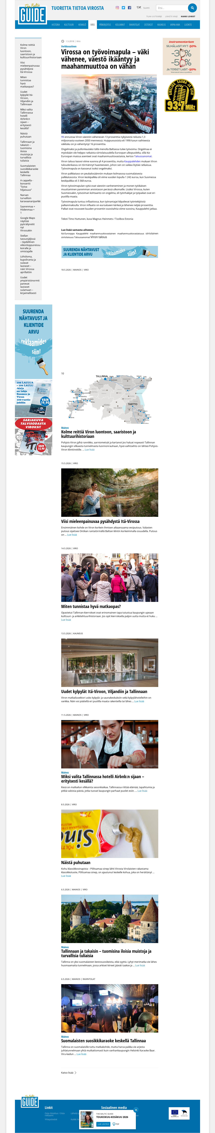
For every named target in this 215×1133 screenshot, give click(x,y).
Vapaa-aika (175, 25)
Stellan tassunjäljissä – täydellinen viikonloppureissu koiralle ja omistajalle (30, 243)
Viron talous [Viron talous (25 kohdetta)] (98, 237)
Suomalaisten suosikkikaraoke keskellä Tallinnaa (29, 170)
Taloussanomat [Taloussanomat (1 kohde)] (82, 237)
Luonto (188, 25)
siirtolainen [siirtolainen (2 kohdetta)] (152, 233)
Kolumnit (120, 25)
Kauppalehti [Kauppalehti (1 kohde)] (82, 233)
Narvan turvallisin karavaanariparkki (30, 198)
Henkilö (82, 25)
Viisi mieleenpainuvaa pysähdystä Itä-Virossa (30, 67)
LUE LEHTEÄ (103, 1124)
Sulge (136, 1110)
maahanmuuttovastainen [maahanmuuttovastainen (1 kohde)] (103, 233)
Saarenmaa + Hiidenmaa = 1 (27, 210)
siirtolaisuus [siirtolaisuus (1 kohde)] (67, 237)
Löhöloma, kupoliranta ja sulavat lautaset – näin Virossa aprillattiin (28, 264)
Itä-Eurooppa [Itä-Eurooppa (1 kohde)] (68, 233)
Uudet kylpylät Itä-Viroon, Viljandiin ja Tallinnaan (26, 98)
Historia (56, 25)
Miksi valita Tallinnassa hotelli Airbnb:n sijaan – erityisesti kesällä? (26, 119)
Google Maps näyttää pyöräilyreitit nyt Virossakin (27, 224)
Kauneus (161, 25)
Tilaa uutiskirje (153, 16)
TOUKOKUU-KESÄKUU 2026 (112, 1117)
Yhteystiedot (51, 1119)
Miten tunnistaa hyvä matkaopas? (27, 82)
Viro (92, 25)
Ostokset (148, 25)
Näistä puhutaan (25, 135)
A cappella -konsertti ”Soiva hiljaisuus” (26, 185)
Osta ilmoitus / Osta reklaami (55, 1114)
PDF (117, 1124)
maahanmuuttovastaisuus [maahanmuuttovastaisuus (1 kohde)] (130, 233)
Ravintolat (134, 25)
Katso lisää (67, 1072)
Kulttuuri (69, 25)
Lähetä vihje (171, 16)
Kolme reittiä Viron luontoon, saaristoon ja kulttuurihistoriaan (31, 51)
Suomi (146, 7)
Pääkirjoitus (105, 25)
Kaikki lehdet (188, 16)
